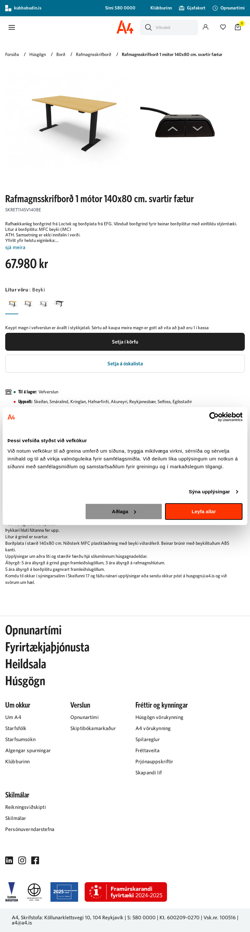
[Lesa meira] (125, 248)
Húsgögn (25, 681)
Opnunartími (33, 630)
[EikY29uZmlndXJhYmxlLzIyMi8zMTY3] (27, 303)
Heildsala (25, 664)
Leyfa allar (204, 511)
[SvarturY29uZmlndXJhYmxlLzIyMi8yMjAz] (58, 303)
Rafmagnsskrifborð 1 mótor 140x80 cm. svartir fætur (172, 54)
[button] (11, 27)
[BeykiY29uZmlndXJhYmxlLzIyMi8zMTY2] (11, 303)
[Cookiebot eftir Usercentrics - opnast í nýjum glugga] (214, 417)
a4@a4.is (22, 922)
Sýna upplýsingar (209, 491)
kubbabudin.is (23, 8)
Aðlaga (124, 511)
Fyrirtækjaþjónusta (47, 647)
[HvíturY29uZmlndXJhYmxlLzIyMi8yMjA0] (42, 303)
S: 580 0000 (141, 917)
